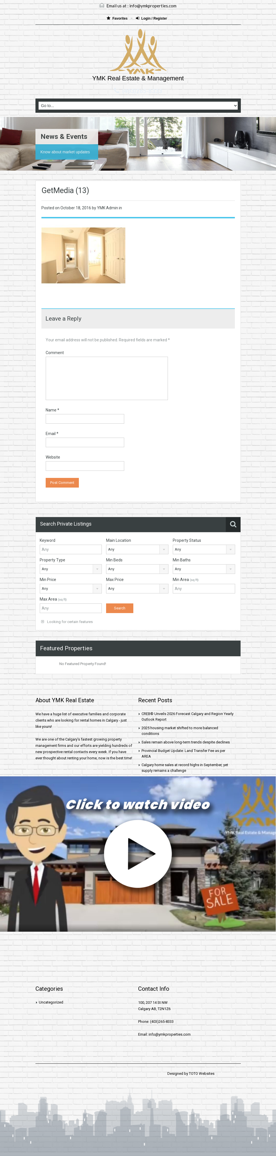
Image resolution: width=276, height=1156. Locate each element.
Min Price (48, 579)
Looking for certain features (67, 622)
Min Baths (182, 560)
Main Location (118, 540)
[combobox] (137, 549)
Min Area (186, 579)
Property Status (187, 540)
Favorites (117, 18)
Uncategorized (51, 1002)
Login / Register (151, 18)
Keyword (47, 540)
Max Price (115, 579)
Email (52, 433)
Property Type (52, 560)
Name (52, 410)
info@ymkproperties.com (152, 5)
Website (53, 457)
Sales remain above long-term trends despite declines (186, 742)
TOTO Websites (201, 1073)
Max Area (53, 599)
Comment (55, 352)
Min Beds (114, 560)
